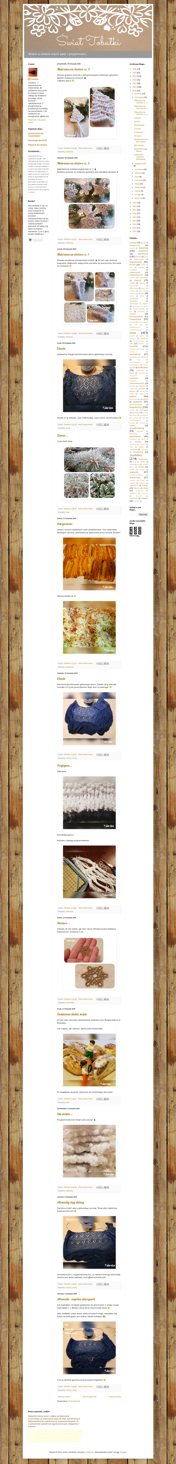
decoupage (134, 286)
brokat (143, 265)
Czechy (142, 283)
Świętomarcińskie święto (72, 1014)
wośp (145, 488)
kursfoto (144, 357)
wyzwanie (134, 498)
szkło (141, 447)
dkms (143, 288)
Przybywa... (64, 765)
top (138, 464)
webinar (132, 480)
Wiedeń (142, 483)
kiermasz (144, 338)
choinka (132, 278)
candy (141, 267)
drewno (132, 291)
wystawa (145, 493)
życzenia (136, 501)
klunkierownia (139, 341)
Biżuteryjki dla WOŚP (37, 140)
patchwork (133, 399)
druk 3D (142, 291)
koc (131, 343)
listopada (139, 97)
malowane (140, 370)
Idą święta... (64, 1114)
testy (142, 462)
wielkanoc (134, 485)
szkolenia (133, 449)
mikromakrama (137, 383)
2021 (134, 87)
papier (133, 396)
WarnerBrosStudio (136, 475)
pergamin (144, 399)
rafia (143, 418)
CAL (131, 267)
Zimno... (62, 435)
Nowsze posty (64, 1397)
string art (144, 439)
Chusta (61, 348)
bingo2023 (143, 251)
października (140, 163)
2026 (134, 69)
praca (134, 415)
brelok (133, 264)
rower (132, 425)
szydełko (136, 455)
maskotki (134, 378)
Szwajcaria (138, 452)
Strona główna (89, 1397)
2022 (134, 83)
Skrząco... (63, 923)
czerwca (139, 180)
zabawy (144, 498)
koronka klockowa (137, 349)
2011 (134, 231)
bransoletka (139, 259)
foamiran (141, 311)
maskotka (133, 376)
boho (146, 257)
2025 (134, 72)
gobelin (132, 322)
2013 (134, 224)
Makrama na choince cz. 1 (73, 254)
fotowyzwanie (136, 316)
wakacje (134, 472)
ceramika (133, 270)
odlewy (142, 391)
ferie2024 (133, 301)
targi (134, 462)
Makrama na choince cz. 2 (73, 163)
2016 (134, 213)
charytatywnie (136, 275)
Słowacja (133, 434)
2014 (134, 220)
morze (132, 389)
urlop (141, 467)
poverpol (135, 413)
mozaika (141, 388)
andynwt (90, 1452)
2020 (134, 90)
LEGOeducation (135, 362)
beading (143, 247)
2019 (134, 203)
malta (132, 373)
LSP (133, 367)
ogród (132, 394)
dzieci (132, 296)
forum (133, 314)
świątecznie (143, 459)
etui (142, 296)
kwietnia (139, 187)
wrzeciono (139, 491)
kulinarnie (70, 667)
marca (138, 191)
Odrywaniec (65, 524)
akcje (143, 243)
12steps (133, 242)
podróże (137, 401)
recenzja (142, 423)
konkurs (142, 344)
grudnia (138, 93)
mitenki (132, 386)
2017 (134, 210)
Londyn (145, 365)
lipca (137, 176)
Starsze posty (115, 1397)
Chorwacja (143, 277)
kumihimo (133, 357)
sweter (138, 441)
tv (133, 467)
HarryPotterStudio (136, 330)
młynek (142, 386)
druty (68, 428)
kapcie (142, 336)
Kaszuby (133, 338)
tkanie (132, 464)
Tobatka (34, 79)
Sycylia (142, 444)
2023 (134, 80)
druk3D (132, 293)
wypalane (133, 493)
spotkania (135, 436)
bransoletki (136, 261)
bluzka (138, 257)
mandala (141, 373)
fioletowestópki (139, 309)
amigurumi (135, 245)
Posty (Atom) (74, 1401)
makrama (69, 152)
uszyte (142, 470)
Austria (132, 248)
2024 (134, 76)
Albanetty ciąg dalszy (70, 1202)
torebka (145, 464)
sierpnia (138, 173)
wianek (132, 483)
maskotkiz (133, 381)
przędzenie (144, 415)
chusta (68, 758)
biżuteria (143, 253)
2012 (134, 228)
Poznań (145, 413)
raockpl (132, 423)
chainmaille (135, 272)
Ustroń (132, 470)
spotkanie (133, 439)
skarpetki (140, 431)
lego (139, 360)
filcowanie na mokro (139, 304)
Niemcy (133, 391)
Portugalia (144, 410)
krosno (132, 352)
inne (67, 512)
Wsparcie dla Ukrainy (37, 145)
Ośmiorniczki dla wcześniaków (35, 134)
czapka (132, 283)
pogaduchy (136, 407)
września (139, 169)
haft (135, 325)
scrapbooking (137, 428)
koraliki (134, 346)
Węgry (142, 480)
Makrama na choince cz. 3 (73, 69)
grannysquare (143, 322)
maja (137, 184)
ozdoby (141, 394)
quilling (135, 418)
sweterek (133, 444)
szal (131, 447)
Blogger (123, 1452)
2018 (134, 206)
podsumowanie (136, 404)
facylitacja (134, 298)
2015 (134, 217)
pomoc (132, 410)
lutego (138, 194)
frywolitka (70, 1003)
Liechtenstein (134, 365)
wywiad (138, 496)
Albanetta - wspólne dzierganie (76, 1299)
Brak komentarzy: (86, 148)
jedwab (132, 336)
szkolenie (144, 450)
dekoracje (134, 288)
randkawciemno (135, 420)
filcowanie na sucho (140, 306)
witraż (145, 485)
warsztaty (135, 477)
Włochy (137, 488)
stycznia (139, 198)
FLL (131, 311)
